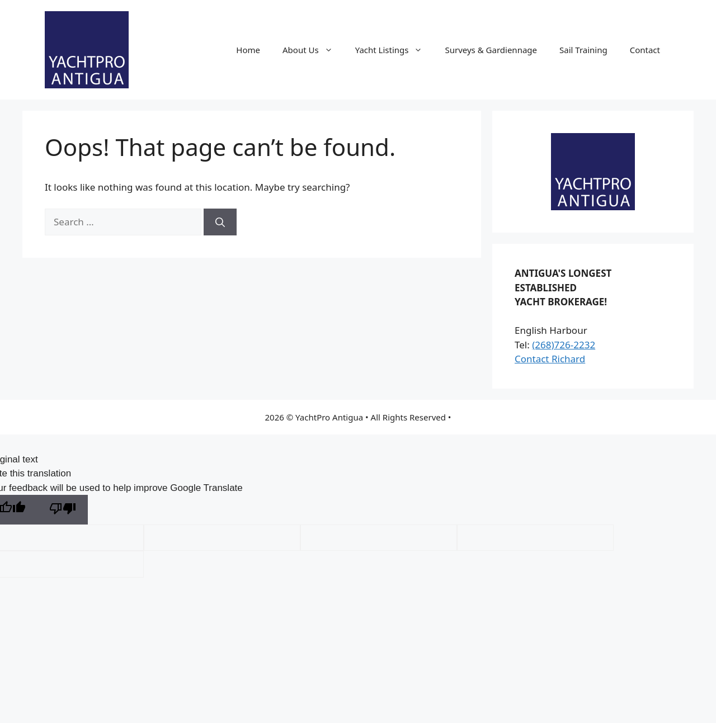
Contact (645, 49)
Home (248, 49)
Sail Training (583, 49)
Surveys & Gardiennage (491, 49)
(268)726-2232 (563, 344)
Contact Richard (550, 358)
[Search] (220, 222)
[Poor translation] (62, 509)
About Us (313, 50)
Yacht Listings (394, 50)
